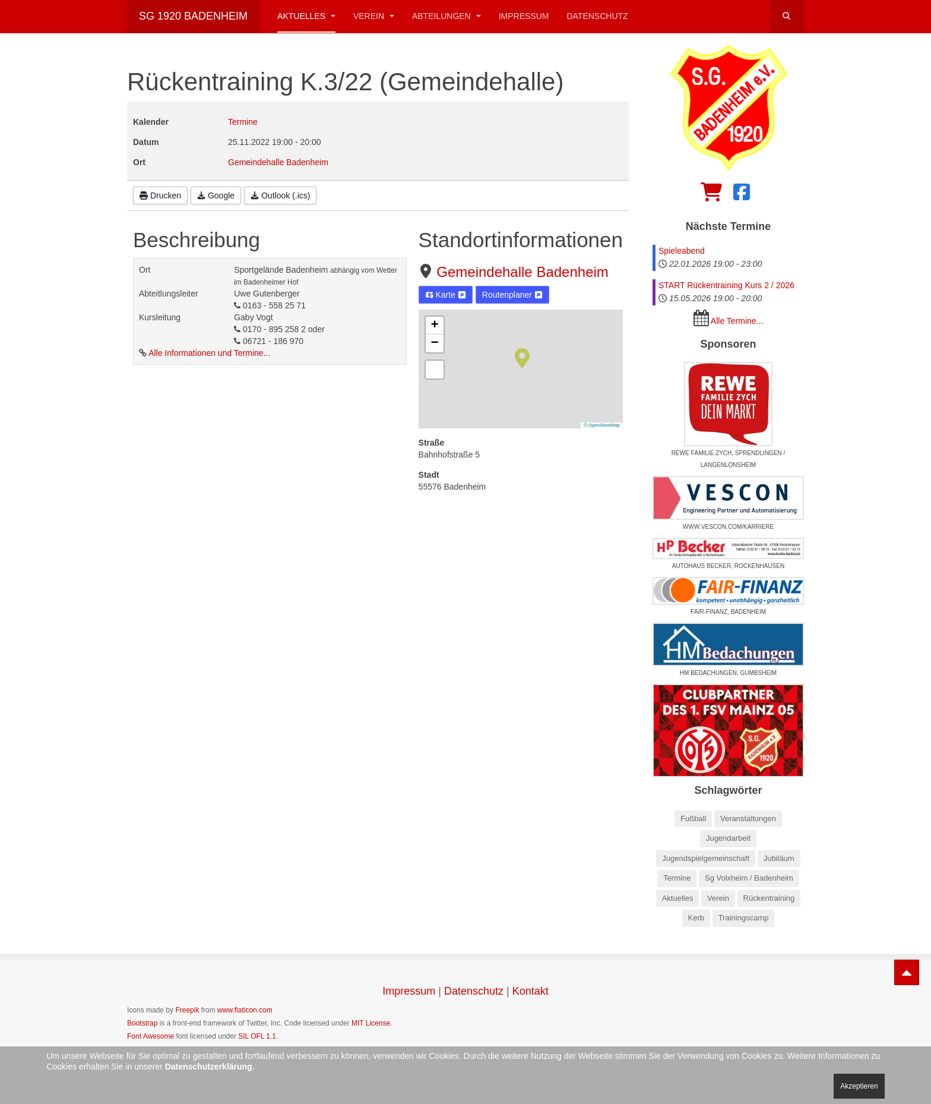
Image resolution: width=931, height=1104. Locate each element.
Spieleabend (681, 251)
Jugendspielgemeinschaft (705, 858)
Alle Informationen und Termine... (209, 353)
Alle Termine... (737, 321)
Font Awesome (150, 1036)
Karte (445, 294)
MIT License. (372, 1023)
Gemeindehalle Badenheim (522, 272)
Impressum (524, 16)
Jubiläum (779, 858)
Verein (373, 16)
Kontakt (530, 991)
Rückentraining (769, 898)
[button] (522, 357)
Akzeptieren (859, 1086)
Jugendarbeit (728, 838)
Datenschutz (597, 16)
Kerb (696, 917)
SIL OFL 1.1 (257, 1036)
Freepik (187, 1010)
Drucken (160, 195)
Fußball (693, 818)
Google (216, 195)
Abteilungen (446, 16)
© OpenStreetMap (602, 425)
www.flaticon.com (245, 1010)
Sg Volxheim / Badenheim (749, 877)
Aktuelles (306, 16)
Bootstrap (142, 1023)
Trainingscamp (743, 917)
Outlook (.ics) (280, 195)
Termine (243, 122)
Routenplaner (512, 294)
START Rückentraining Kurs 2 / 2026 (726, 285)
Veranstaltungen (748, 818)
